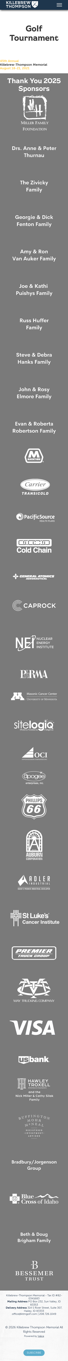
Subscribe (34, 1352)
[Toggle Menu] (59, 4)
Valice (41, 1336)
